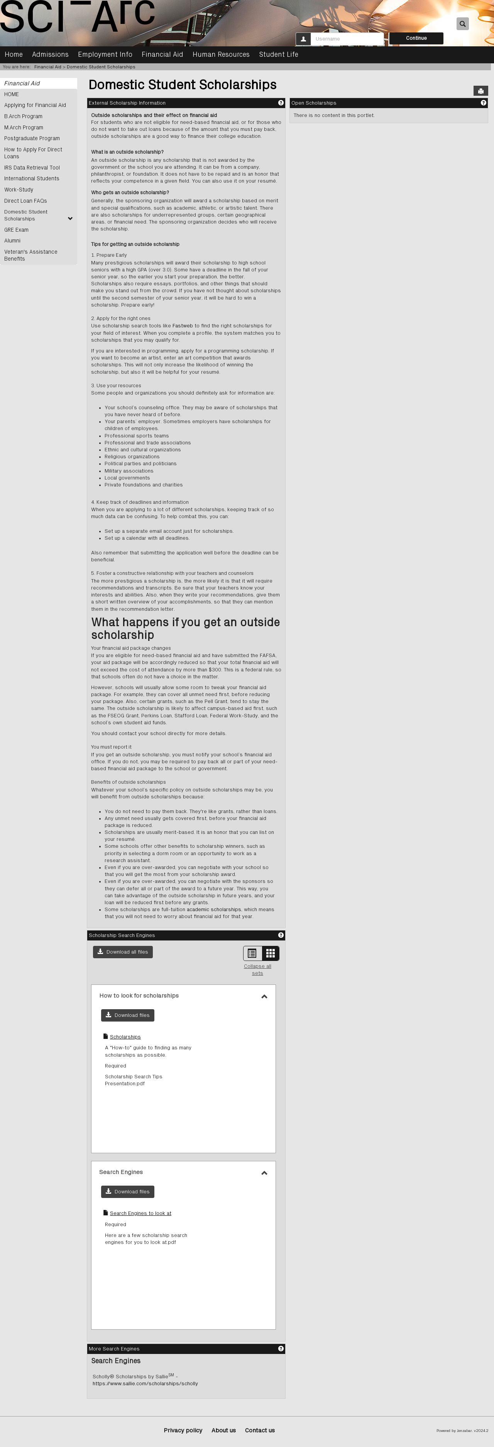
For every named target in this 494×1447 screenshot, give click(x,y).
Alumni (12, 239)
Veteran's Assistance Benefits (30, 253)
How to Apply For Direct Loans (32, 152)
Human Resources (221, 54)
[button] (123, 952)
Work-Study (18, 188)
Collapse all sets (257, 970)
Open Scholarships (314, 103)
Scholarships (125, 1037)
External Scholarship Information (127, 103)
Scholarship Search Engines (122, 935)
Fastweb (182, 326)
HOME (11, 94)
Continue (416, 38)
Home (14, 54)
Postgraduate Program (31, 138)
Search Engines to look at (140, 1213)
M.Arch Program (23, 127)
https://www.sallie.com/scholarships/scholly (145, 1383)
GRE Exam (16, 228)
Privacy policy (183, 1431)
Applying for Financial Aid (34, 105)
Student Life (278, 54)
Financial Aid (162, 54)
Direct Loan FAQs (25, 199)
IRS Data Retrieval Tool (31, 166)
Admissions (50, 54)
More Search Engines (114, 1349)
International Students (30, 177)
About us (223, 1431)
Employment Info (105, 54)
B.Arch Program (22, 116)
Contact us (260, 1431)
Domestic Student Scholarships (101, 66)
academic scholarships (214, 909)
